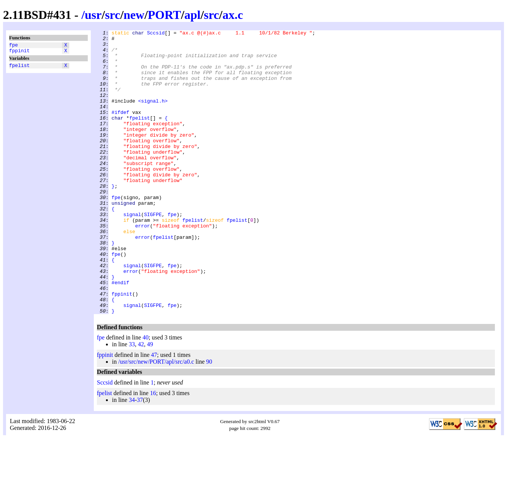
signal (132, 251)
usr (93, 15)
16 (153, 450)
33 (132, 401)
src (112, 15)
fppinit (19, 52)
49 (150, 401)
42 (141, 401)
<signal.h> (153, 115)
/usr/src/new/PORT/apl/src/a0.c (156, 418)
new (134, 15)
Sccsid (156, 33)
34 (132, 456)
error (142, 265)
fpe (13, 45)
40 (146, 394)
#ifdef (120, 129)
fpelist (19, 68)
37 (140, 456)
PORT (164, 15)
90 (209, 418)
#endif (120, 333)
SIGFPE (153, 251)
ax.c (232, 15)
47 (154, 411)
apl (192, 15)
